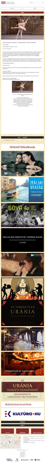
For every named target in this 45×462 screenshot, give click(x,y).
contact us (22, 453)
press (22, 455)
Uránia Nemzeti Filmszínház (9, 140)
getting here (22, 451)
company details (22, 454)
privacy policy (22, 456)
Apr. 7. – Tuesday (22, 137)
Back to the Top (37, 432)
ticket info (22, 452)
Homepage (22, 432)
